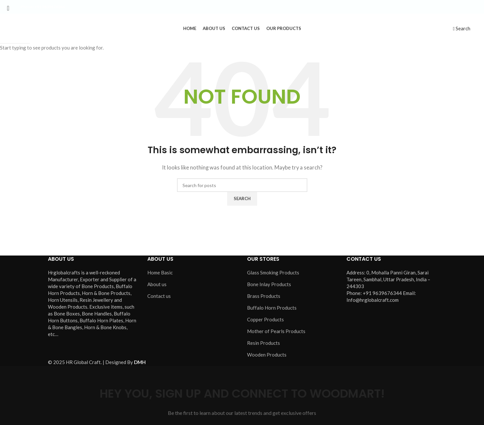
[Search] (461, 28)
